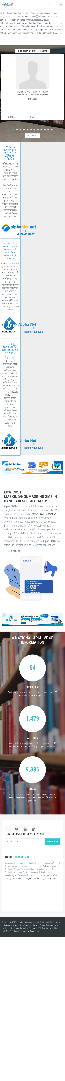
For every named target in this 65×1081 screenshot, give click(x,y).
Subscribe (52, 841)
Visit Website (14, 551)
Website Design (39, 925)
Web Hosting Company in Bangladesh (24, 931)
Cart (32, 117)
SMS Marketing (48, 514)
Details (11, 117)
